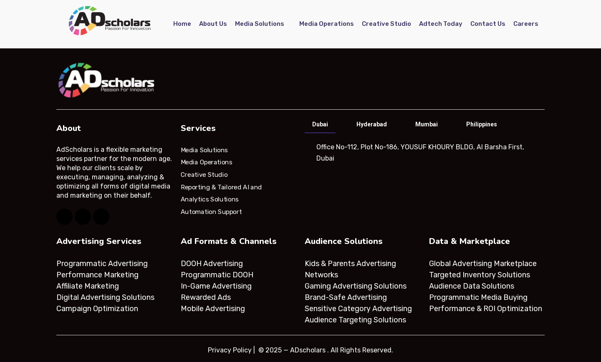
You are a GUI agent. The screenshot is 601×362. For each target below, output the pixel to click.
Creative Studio (386, 24)
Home (182, 24)
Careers (525, 24)
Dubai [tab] (320, 124)
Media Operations (326, 24)
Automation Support (211, 212)
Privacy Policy (230, 350)
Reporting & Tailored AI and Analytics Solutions (221, 193)
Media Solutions (259, 24)
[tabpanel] (424, 152)
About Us (213, 24)
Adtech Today (440, 24)
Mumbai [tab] (426, 124)
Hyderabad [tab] (371, 124)
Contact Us (487, 24)
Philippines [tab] (481, 124)
